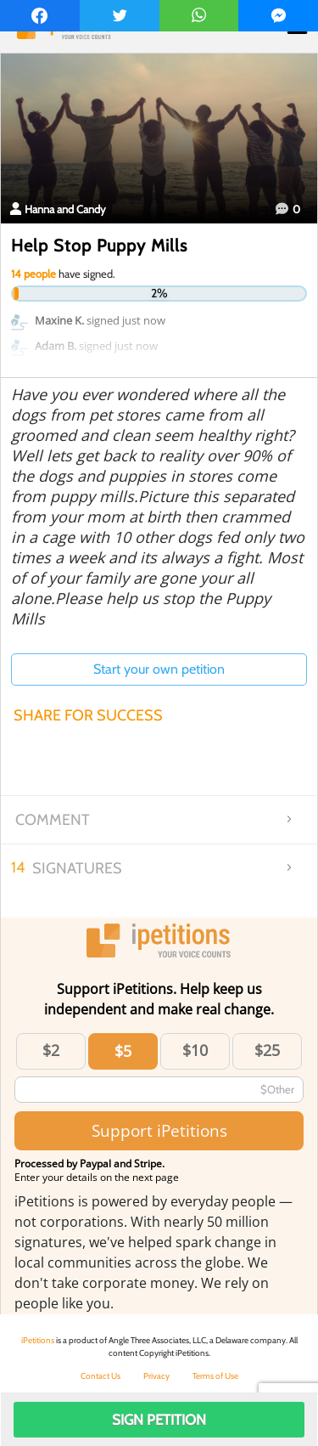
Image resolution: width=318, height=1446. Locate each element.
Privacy (156, 1375)
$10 (195, 1050)
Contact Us (100, 1375)
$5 (122, 1051)
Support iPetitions (159, 1130)
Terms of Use (215, 1375)
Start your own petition (159, 669)
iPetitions (37, 1340)
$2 (50, 1050)
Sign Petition (159, 1419)
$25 (267, 1050)
